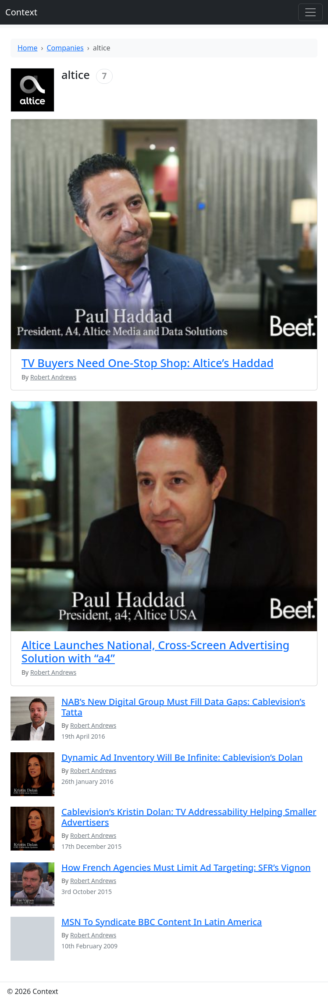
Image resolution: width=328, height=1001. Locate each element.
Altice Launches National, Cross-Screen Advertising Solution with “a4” (155, 651)
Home (28, 48)
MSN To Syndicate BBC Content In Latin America (161, 922)
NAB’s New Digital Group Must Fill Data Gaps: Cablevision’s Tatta (183, 707)
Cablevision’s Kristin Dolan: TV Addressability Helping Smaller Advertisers (189, 817)
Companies (65, 48)
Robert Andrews (93, 725)
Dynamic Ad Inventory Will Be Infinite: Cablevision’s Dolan (182, 757)
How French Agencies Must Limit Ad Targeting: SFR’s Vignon (185, 867)
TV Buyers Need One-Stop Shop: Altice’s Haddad (147, 362)
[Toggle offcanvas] (310, 12)
